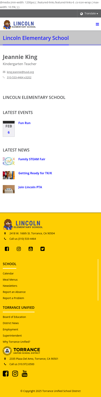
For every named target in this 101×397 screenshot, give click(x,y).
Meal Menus (10, 279)
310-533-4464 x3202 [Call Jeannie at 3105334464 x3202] (19, 77)
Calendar (8, 273)
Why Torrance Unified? (16, 341)
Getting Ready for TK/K (35, 173)
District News (11, 323)
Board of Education (14, 317)
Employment (10, 329)
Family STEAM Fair (31, 159)
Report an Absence (14, 292)
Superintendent (12, 335)
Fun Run (24, 123)
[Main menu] (97, 24)
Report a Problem (13, 298)
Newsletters (10, 285)
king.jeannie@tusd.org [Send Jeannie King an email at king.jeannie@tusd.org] (20, 72)
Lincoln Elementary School (34, 97)
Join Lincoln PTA (30, 187)
